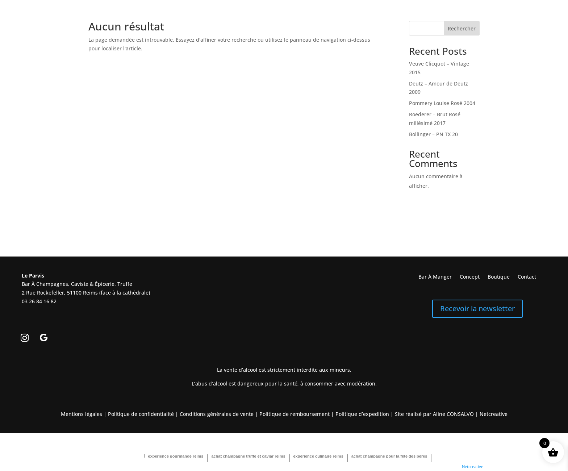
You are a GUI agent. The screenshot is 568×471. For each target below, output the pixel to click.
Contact (527, 277)
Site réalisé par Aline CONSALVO (434, 413)
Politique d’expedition (361, 413)
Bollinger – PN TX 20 (433, 134)
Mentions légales (81, 413)
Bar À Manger (435, 277)
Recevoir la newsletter (477, 308)
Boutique (499, 277)
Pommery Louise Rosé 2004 (442, 103)
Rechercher (462, 28)
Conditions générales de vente (217, 413)
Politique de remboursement (294, 413)
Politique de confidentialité (140, 413)
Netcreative (472, 466)
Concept (470, 277)
